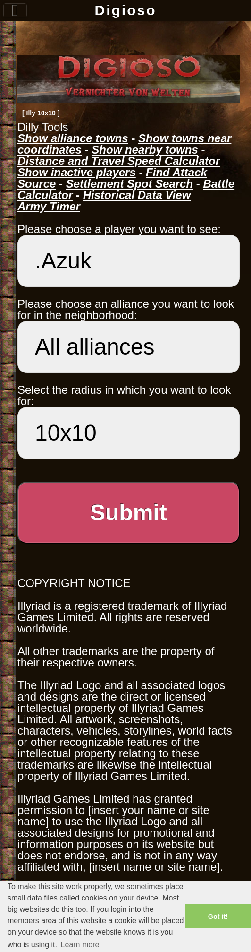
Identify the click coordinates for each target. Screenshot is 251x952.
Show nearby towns (145, 149)
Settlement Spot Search (129, 183)
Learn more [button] (80, 945)
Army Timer (48, 206)
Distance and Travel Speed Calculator (118, 161)
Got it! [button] (218, 916)
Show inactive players (76, 172)
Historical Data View (137, 195)
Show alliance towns (72, 138)
